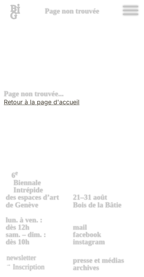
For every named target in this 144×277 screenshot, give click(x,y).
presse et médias (98, 260)
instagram (89, 242)
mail (80, 227)
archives (86, 268)
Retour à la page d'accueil (41, 102)
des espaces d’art (38, 189)
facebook (87, 234)
